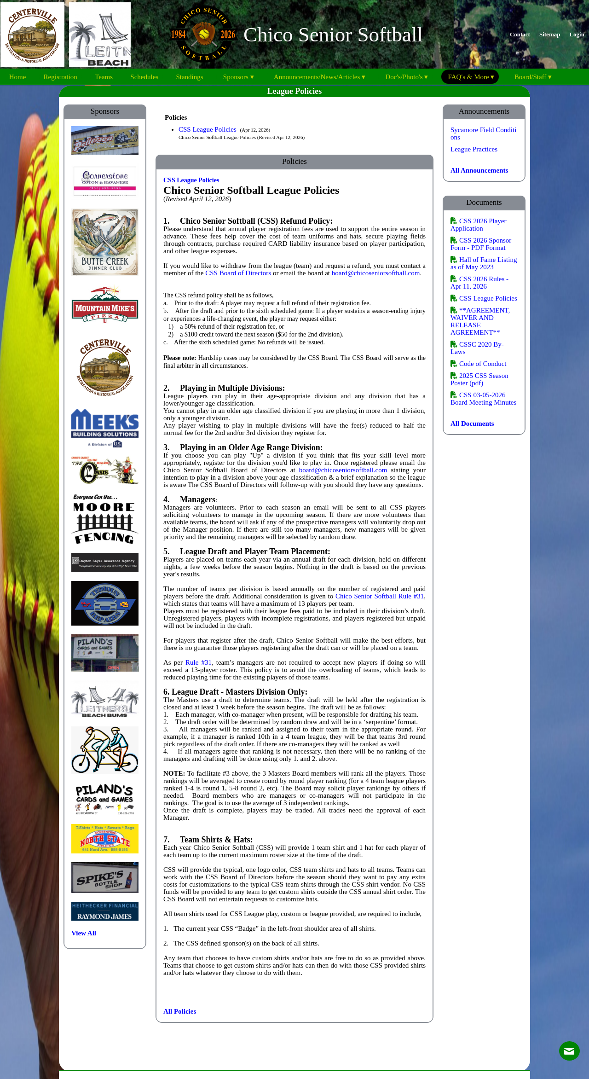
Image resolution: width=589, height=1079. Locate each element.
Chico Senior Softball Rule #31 (379, 596)
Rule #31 (198, 662)
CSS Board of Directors (238, 273)
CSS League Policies (208, 129)
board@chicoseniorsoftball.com (376, 273)
